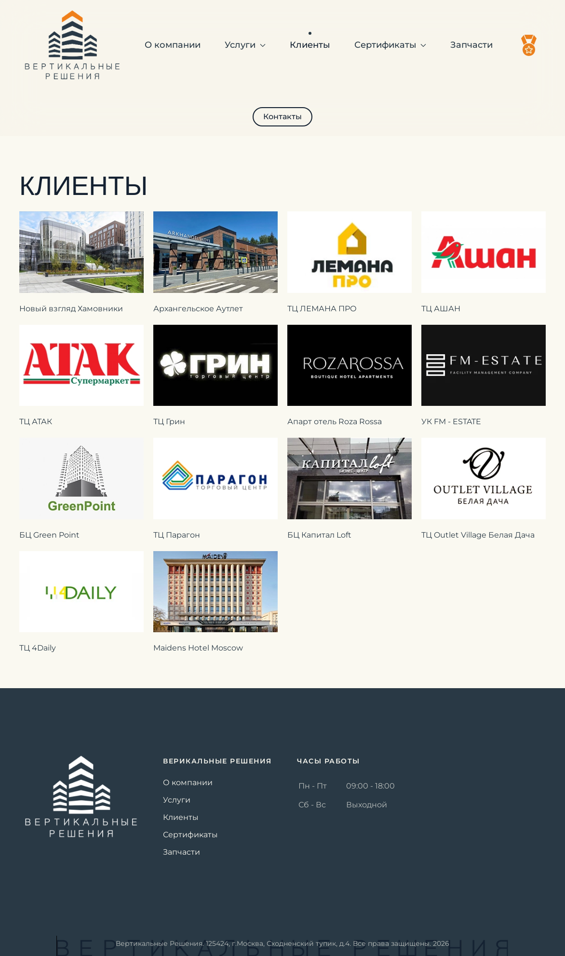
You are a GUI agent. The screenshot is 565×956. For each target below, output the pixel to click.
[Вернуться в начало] (72, 45)
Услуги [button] (245, 45)
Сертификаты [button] (390, 45)
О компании (173, 45)
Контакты (282, 116)
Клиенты (310, 45)
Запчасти (471, 45)
